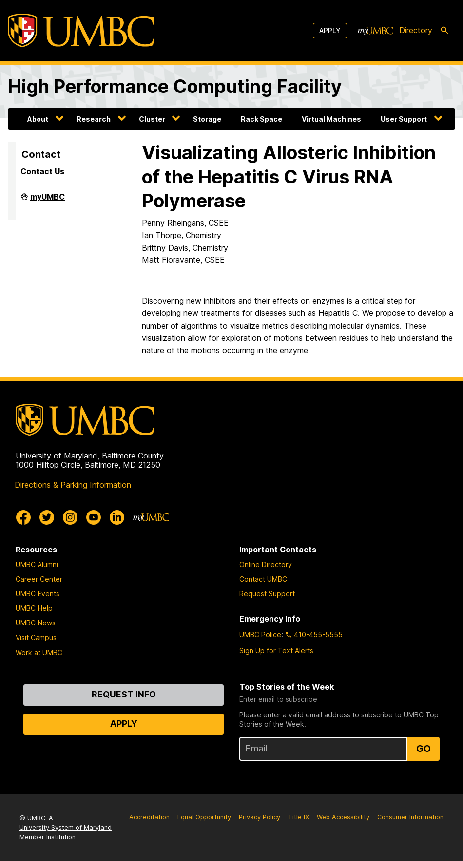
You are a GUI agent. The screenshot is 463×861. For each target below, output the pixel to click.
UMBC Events (37, 593)
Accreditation (149, 817)
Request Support (267, 593)
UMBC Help (34, 608)
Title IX (298, 817)
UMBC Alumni (37, 564)
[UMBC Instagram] (70, 517)
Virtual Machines (331, 119)
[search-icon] (444, 30)
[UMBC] (81, 30)
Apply (330, 30)
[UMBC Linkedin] (117, 517)
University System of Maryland (65, 827)
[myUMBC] (375, 30)
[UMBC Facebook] (23, 517)
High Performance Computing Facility (175, 86)
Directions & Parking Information (73, 485)
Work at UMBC (39, 652)
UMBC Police (260, 634)
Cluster (152, 119)
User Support (404, 119)
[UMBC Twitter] (47, 517)
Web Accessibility (343, 817)
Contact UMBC (263, 579)
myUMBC (47, 200)
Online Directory (265, 564)
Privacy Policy (259, 817)
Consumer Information (410, 817)
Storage (207, 119)
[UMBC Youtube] (93, 517)
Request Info (124, 694)
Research (94, 119)
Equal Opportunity (204, 817)
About (37, 119)
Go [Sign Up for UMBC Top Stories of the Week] (423, 748)
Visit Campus (36, 637)
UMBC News (36, 623)
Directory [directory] (416, 30)
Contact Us (42, 171)
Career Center (39, 579)
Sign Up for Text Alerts (276, 650)
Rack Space (261, 119)
